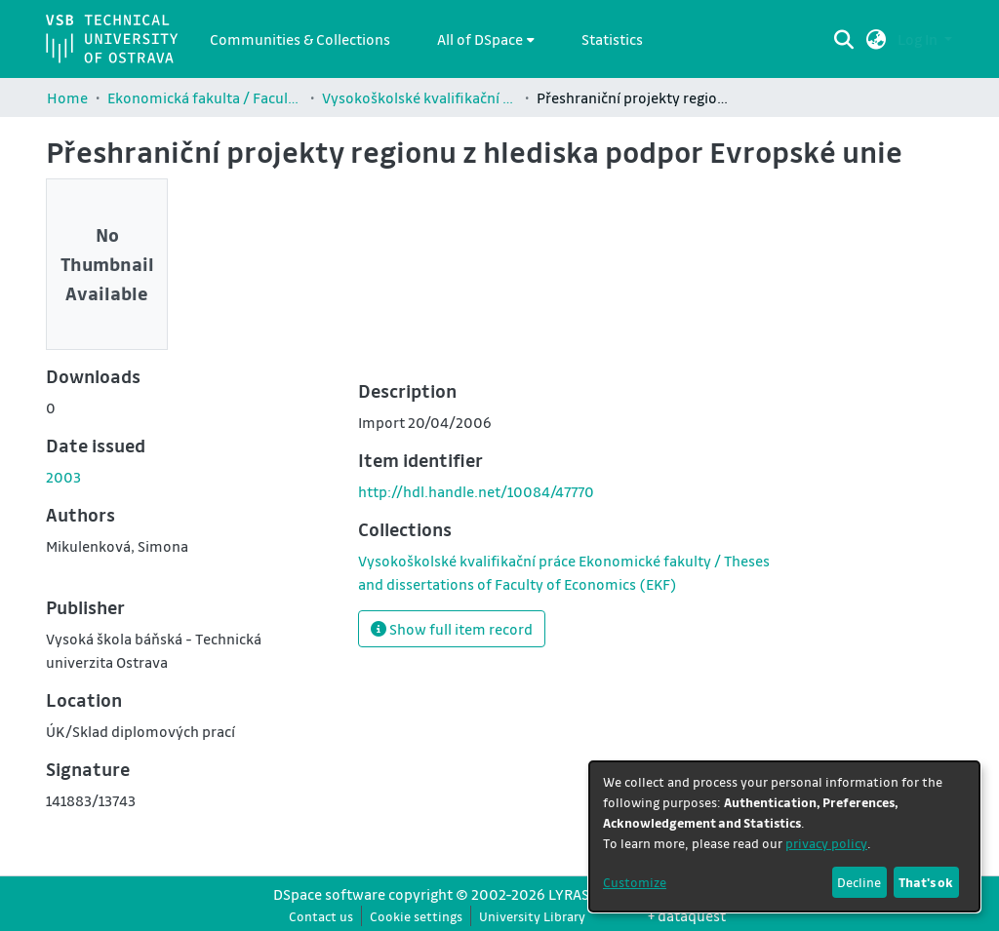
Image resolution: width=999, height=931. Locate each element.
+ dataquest (687, 915)
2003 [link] (63, 476)
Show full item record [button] (452, 629)
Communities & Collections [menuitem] (300, 39)
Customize (634, 881)
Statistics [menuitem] (612, 39)
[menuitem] (485, 38)
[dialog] (784, 836)
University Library (532, 916)
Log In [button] (919, 39)
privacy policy (826, 842)
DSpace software (329, 894)
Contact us (321, 916)
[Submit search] (844, 39)
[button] (876, 39)
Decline (859, 881)
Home (67, 97)
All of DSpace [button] (480, 39)
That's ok (926, 881)
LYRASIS (574, 894)
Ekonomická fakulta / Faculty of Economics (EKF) (204, 97)
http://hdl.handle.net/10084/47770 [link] (476, 491)
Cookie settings (416, 916)
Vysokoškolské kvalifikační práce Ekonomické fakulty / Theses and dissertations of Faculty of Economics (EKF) (419, 97)
